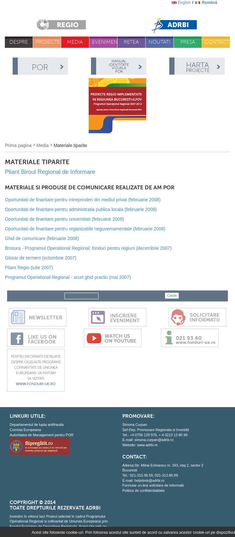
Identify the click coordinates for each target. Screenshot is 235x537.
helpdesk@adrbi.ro (149, 480)
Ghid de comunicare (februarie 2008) (42, 238)
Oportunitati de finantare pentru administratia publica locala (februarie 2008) (81, 209)
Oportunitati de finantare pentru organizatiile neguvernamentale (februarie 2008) (85, 228)
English (184, 2)
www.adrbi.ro (147, 445)
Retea (131, 42)
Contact (217, 42)
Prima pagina (18, 145)
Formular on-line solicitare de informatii (153, 485)
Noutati (159, 42)
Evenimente (105, 42)
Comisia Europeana (25, 430)
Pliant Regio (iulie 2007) (29, 267)
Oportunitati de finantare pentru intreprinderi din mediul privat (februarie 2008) (83, 199)
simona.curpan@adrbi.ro (153, 440)
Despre (18, 42)
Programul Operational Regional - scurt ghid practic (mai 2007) (68, 277)
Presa (187, 42)
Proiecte (48, 42)
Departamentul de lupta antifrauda (36, 424)
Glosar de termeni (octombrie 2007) (40, 257)
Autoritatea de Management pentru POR (41, 435)
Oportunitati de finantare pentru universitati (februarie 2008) (64, 219)
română (209, 2)
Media (75, 42)
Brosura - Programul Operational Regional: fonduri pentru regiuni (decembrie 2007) (88, 248)
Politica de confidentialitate (143, 490)
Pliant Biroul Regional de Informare (50, 172)
